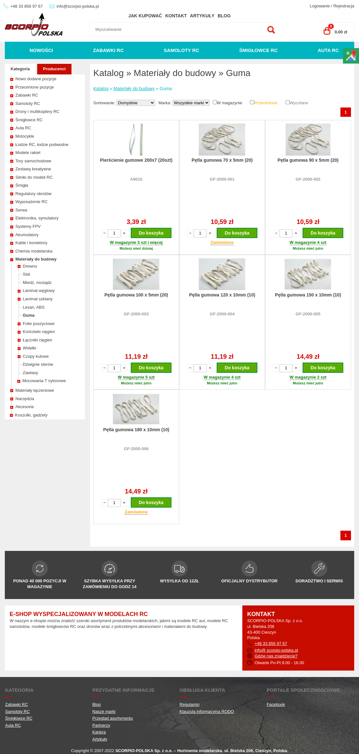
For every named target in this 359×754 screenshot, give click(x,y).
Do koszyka (151, 233)
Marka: (165, 102)
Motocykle (24, 136)
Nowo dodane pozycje (35, 78)
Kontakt (176, 15)
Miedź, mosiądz (37, 282)
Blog (224, 15)
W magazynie (229, 102)
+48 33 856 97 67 (26, 6)
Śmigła (21, 185)
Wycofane (299, 102)
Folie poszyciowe (38, 323)
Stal (26, 274)
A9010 (136, 179)
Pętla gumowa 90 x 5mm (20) (308, 160)
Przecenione (265, 102)
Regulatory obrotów (33, 193)
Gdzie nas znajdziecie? (276, 656)
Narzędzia (24, 398)
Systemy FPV (28, 226)
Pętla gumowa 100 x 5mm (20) (136, 294)
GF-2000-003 (136, 314)
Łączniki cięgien (37, 340)
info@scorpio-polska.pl (78, 6)
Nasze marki (103, 711)
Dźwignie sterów (38, 364)
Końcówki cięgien (39, 331)
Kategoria (20, 68)
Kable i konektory (31, 242)
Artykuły (202, 15)
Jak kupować (145, 15)
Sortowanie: (104, 102)
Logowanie (320, 6)
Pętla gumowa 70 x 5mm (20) (222, 160)
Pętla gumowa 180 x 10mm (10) (136, 429)
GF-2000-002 (308, 179)
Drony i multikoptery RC (37, 111)
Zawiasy (30, 372)
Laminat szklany (38, 298)
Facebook (276, 704)
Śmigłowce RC (258, 50)
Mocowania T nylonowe (44, 380)
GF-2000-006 (136, 448)
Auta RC (328, 50)
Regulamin (189, 704)
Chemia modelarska (34, 251)
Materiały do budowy (36, 259)
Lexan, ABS (34, 307)
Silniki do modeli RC (34, 177)
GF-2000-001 (222, 179)
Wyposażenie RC (31, 201)
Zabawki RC (108, 50)
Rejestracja (343, 6)
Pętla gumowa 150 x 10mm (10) (308, 294)
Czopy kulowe (36, 356)
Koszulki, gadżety (31, 415)
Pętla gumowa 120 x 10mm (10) (222, 294)
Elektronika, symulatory (36, 218)
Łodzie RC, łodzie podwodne (42, 144)
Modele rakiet (27, 152)
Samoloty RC (181, 50)
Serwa (21, 210)
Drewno (30, 266)
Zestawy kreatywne (33, 169)
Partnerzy (101, 725)
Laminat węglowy (39, 290)
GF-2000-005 (308, 314)
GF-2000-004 (222, 314)
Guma (29, 315)
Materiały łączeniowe (34, 390)
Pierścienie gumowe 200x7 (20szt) (136, 160)
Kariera (99, 732)
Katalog (100, 88)
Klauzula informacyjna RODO (207, 711)
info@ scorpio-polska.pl (276, 650)
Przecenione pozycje (34, 87)
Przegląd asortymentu (112, 718)
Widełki (29, 348)
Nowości (41, 50)
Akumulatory (26, 234)
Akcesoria (24, 406)
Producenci (54, 68)
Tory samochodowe (33, 161)
